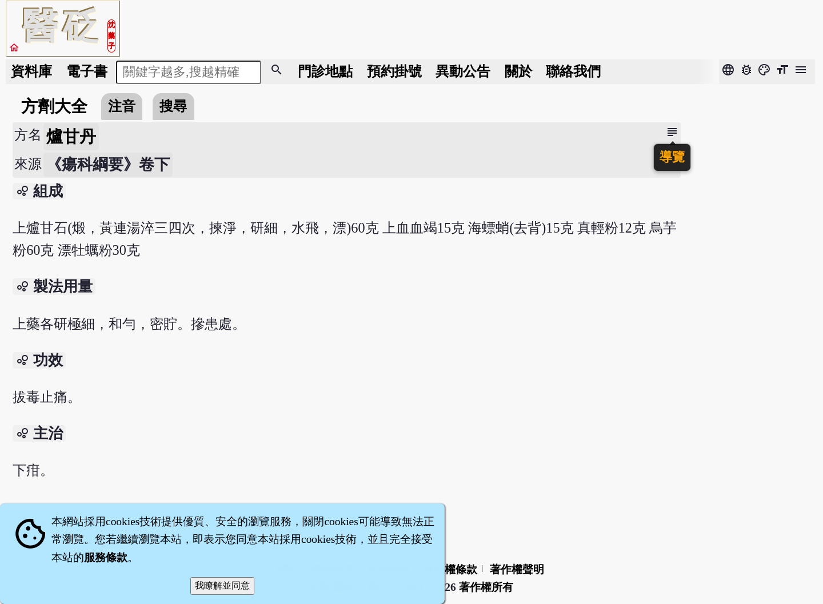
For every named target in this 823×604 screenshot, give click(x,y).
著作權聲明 (517, 569)
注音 (121, 106)
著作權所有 (486, 587)
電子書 (86, 71)
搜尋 (173, 106)
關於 (518, 71)
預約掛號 (394, 71)
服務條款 (105, 557)
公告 (463, 71)
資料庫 (31, 71)
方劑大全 (54, 106)
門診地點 (325, 71)
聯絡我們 (573, 71)
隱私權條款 (450, 569)
